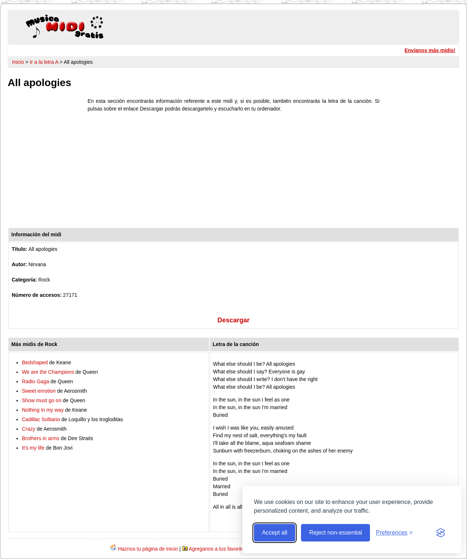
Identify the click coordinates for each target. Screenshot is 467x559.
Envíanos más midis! (430, 50)
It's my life (33, 448)
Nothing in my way (42, 410)
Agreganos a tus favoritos (218, 549)
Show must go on (41, 400)
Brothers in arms (40, 438)
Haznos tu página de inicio (148, 549)
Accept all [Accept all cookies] (274, 532)
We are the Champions (48, 372)
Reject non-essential (335, 532)
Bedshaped (35, 362)
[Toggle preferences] (394, 532)
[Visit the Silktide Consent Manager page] (440, 532)
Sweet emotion (39, 391)
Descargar (233, 320)
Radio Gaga (35, 381)
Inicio (18, 62)
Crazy (28, 429)
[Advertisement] (233, 172)
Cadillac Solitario (41, 419)
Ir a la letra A (44, 62)
